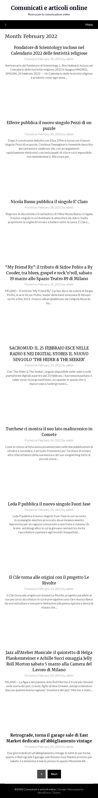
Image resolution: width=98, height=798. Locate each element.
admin (69, 59)
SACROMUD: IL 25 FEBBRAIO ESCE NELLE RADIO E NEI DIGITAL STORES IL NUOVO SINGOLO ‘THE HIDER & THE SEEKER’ (49, 354)
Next (54, 774)
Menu (89, 24)
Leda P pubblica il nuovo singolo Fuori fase (49, 504)
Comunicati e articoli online (49, 8)
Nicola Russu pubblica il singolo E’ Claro (49, 201)
